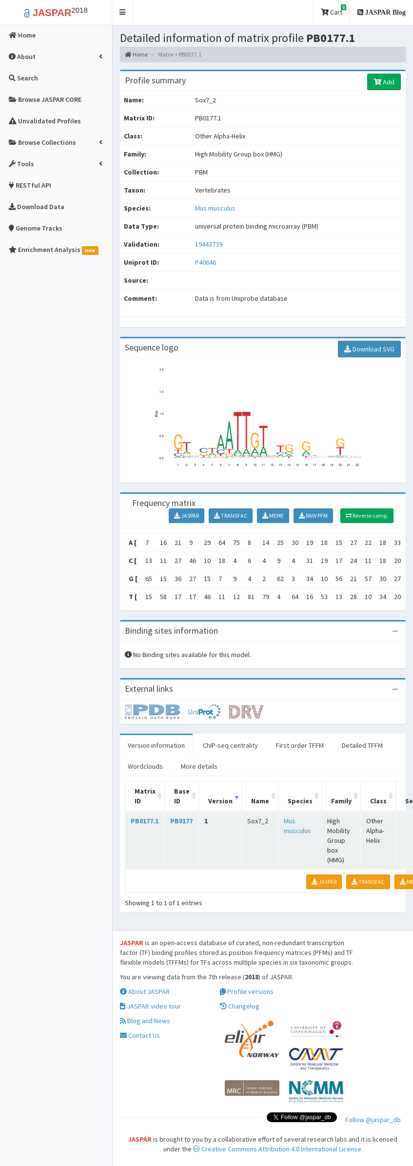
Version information (156, 745)
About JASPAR (145, 991)
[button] (122, 12)
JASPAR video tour (150, 1006)
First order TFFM (300, 745)
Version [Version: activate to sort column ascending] (220, 801)
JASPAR (186, 515)
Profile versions (247, 991)
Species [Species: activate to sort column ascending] (300, 801)
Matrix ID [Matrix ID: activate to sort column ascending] (145, 796)
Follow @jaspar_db (373, 1119)
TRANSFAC (230, 515)
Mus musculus (215, 208)
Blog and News (145, 1020)
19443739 (208, 244)
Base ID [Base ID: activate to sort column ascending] (182, 796)
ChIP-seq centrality (230, 745)
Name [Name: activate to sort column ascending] (260, 801)
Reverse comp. (367, 515)
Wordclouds (145, 766)
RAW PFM (313, 515)
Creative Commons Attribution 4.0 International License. (278, 1149)
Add (384, 82)
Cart (333, 10)
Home (136, 54)
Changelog (239, 1006)
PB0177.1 (144, 820)
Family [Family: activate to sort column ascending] (341, 801)
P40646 (206, 262)
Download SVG (369, 349)
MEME (273, 515)
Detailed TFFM (362, 745)
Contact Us (140, 1035)
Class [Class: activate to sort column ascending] (378, 801)
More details (199, 766)
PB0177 (181, 820)
